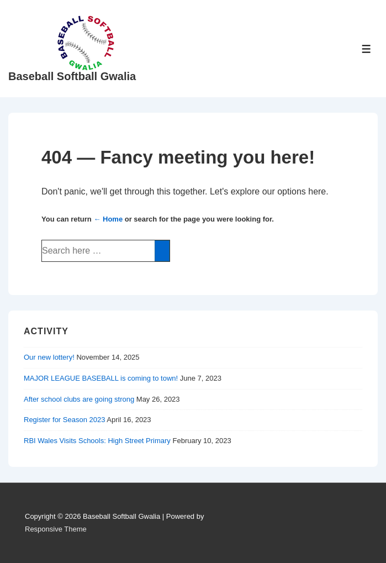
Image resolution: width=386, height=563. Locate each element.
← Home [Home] (108, 219)
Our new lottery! (49, 357)
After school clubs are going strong (79, 399)
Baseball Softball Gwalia (72, 76)
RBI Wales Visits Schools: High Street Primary (97, 440)
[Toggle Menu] (366, 49)
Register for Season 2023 (64, 419)
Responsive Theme (56, 529)
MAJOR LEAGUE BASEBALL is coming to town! (101, 378)
